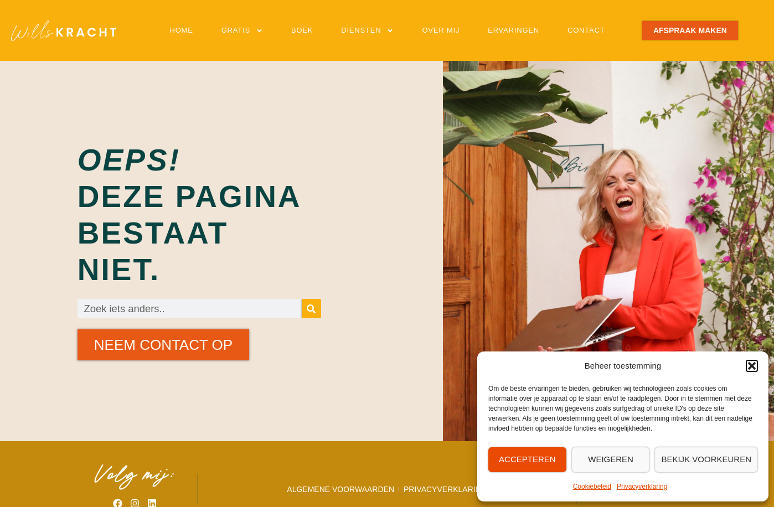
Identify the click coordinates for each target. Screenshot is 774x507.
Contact (586, 30)
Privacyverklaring (642, 486)
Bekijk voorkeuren (706, 459)
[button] (751, 365)
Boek (302, 30)
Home (181, 30)
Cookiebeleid (592, 486)
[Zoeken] (311, 308)
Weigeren (610, 459)
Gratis (242, 31)
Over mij (441, 30)
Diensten (367, 31)
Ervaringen (513, 30)
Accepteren (527, 459)
